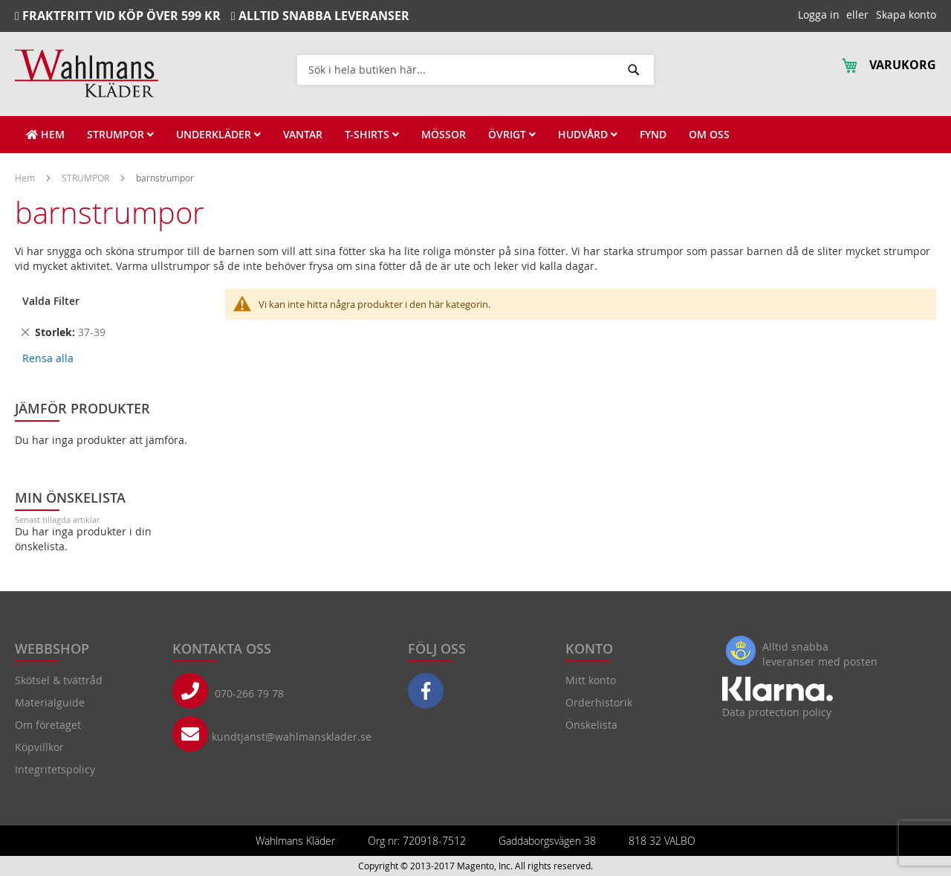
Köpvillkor (39, 747)
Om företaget (48, 725)
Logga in (819, 14)
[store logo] (86, 73)
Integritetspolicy (55, 769)
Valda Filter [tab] (50, 301)
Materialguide (50, 702)
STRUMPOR (86, 178)
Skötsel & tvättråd (59, 680)
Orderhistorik (598, 702)
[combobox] (475, 69)
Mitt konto (590, 680)
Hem (26, 178)
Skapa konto (906, 14)
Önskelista (591, 725)
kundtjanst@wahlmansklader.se (291, 737)
